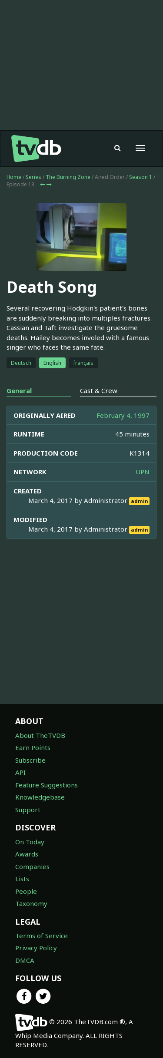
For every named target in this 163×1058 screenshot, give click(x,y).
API (20, 772)
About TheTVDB (40, 735)
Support (27, 809)
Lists (22, 878)
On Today (29, 841)
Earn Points (32, 747)
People (26, 891)
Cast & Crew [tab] (98, 390)
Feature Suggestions (46, 784)
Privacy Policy (36, 947)
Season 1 (140, 177)
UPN (143, 471)
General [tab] (19, 390)
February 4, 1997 (123, 415)
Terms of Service (41, 935)
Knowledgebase (40, 797)
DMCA (24, 960)
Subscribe (30, 760)
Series (33, 177)
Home (14, 177)
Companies (32, 866)
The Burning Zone (68, 177)
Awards (26, 854)
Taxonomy (31, 903)
